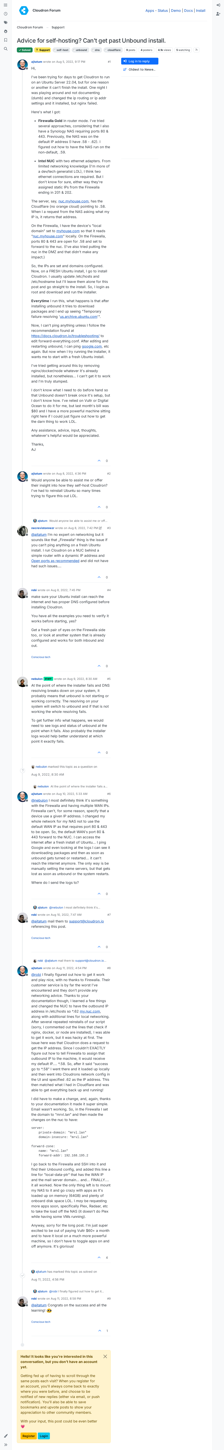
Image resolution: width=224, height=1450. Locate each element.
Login (44, 1436)
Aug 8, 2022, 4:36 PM (71, 473)
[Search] (6, 48)
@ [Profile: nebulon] (39, 800)
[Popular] (6, 31)
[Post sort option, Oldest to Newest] (139, 69)
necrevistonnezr (42, 528)
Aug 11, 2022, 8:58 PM (66, 1298)
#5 (109, 679)
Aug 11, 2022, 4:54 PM (71, 968)
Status (163, 10)
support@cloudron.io (86, 921)
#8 (109, 968)
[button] (6, 1436)
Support (42, 50)
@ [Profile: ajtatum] (39, 534)
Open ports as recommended (55, 561)
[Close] (105, 1356)
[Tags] (6, 22)
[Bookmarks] (6, 40)
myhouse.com (68, 231)
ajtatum (36, 61)
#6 (109, 793)
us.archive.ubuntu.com (78, 316)
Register (29, 1436)
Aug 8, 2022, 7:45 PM (65, 590)
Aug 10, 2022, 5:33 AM (72, 793)
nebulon (37, 679)
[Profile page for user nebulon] (22, 682)
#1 (109, 61)
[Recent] (6, 13)
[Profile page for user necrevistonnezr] (22, 531)
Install (200, 10)
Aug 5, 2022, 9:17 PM (70, 61)
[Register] (218, 13)
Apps (149, 10)
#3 (109, 528)
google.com (92, 346)
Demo (176, 10)
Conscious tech (40, 657)
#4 (109, 590)
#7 (109, 914)
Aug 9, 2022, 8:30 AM (82, 679)
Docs (188, 10)
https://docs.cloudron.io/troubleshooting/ (65, 336)
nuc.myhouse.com (73, 201)
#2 (109, 473)
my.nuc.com (90, 1011)
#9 (109, 1298)
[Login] (218, 5)
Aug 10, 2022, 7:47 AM (66, 914)
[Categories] (6, 5)
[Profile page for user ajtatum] (22, 64)
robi (34, 590)
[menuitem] (218, 5)
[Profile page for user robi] (22, 593)
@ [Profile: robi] (36, 974)
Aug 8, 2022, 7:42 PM (83, 528)
